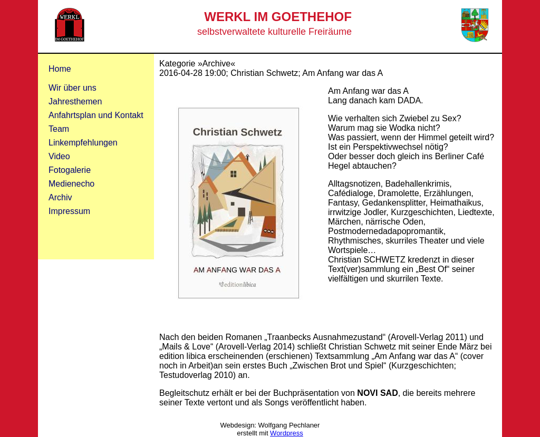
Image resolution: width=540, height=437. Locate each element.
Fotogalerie (70, 170)
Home (60, 68)
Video (59, 156)
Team (59, 128)
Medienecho (71, 183)
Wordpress (286, 433)
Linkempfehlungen (83, 142)
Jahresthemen (75, 101)
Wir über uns (73, 87)
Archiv (60, 197)
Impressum (69, 211)
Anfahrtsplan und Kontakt (96, 115)
